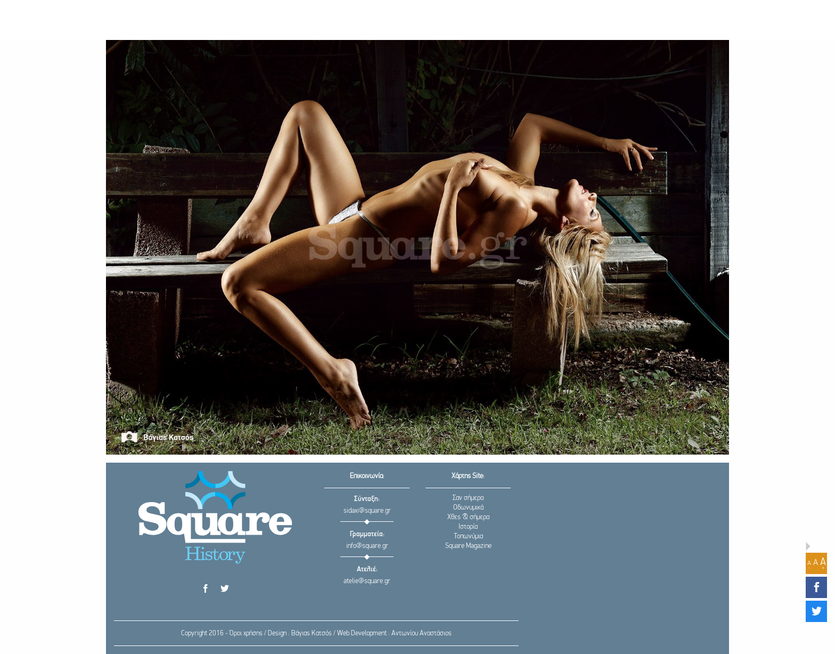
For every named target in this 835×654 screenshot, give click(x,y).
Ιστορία (468, 526)
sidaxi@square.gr (367, 510)
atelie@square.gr (366, 581)
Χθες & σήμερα (468, 517)
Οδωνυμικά (468, 507)
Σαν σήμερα (468, 498)
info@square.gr (367, 546)
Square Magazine (468, 546)
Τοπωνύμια (468, 536)
